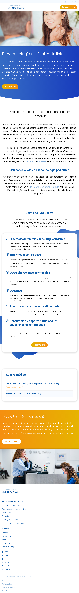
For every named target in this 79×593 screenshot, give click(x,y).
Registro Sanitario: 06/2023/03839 (14, 523)
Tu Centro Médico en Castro (12, 506)
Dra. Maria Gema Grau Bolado (44, 189)
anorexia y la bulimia (17, 315)
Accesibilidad (6, 590)
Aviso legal (5, 581)
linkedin (6, 559)
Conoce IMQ (6, 533)
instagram (6, 555)
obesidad (29, 164)
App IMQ (5, 540)
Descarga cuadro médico (11, 520)
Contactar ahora (68, 7)
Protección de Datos (8, 587)
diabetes (41, 164)
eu (76, 2)
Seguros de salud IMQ (10, 543)
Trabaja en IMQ (7, 536)
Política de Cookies (8, 584)
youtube (6, 566)
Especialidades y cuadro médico (14, 509)
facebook (6, 552)
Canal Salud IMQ (8, 547)
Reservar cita (10, 87)
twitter (5, 562)
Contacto (5, 516)
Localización (6, 513)
